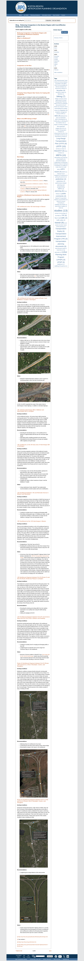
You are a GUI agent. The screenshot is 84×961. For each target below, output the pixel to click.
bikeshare (61, 94)
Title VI (57, 218)
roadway (58, 204)
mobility (64, 165)
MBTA (61, 155)
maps (64, 148)
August (55, 62)
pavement (63, 177)
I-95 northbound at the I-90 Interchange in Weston (31, 206)
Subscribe (50, 956)
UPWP (61, 262)
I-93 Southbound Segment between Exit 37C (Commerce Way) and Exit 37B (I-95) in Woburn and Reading (33, 617)
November (56, 52)
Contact (63, 15)
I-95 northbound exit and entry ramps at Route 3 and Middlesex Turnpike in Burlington (32, 298)
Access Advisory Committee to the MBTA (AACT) (61, 83)
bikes (64, 92)
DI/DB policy (58, 121)
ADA (57, 86)
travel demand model (61, 248)
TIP (64, 215)
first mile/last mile (61, 122)
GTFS (64, 128)
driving (65, 121)
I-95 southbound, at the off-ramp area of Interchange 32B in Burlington (33, 445)
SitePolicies (28, 956)
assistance (63, 86)
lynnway (58, 148)
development (63, 119)
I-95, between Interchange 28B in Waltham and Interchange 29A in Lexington (30, 410)
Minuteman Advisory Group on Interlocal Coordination (61, 164)
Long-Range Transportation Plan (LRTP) (61, 141)
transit (59, 222)
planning (59, 191)
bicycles (61, 90)
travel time (60, 250)
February (56, 69)
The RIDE (58, 215)
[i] (49, 69)
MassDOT (59, 151)
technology (63, 213)
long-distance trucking (61, 136)
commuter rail (63, 106)
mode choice (59, 167)
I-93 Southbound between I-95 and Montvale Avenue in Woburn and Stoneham (32, 493)
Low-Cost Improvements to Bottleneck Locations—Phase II (34, 183)
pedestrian (61, 179)
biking (61, 96)
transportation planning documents (60, 243)
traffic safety (61, 220)
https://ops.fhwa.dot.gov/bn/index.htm (27, 942)
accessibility (63, 85)
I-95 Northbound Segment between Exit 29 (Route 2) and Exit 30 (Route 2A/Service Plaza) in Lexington (33, 578)
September (56, 61)
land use (64, 134)
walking (58, 266)
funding (61, 124)
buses (62, 98)
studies (60, 210)
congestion (63, 110)
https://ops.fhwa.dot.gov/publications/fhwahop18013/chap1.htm (33, 936)
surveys (57, 213)
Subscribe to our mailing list (17, 20)
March (55, 48)
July (55, 65)
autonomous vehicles (61, 88)
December (56, 56)
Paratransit (64, 175)
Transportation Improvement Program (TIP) (60, 236)
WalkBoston (60, 264)
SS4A (61, 208)
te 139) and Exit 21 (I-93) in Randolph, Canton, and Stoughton (33, 665)
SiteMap (24, 956)
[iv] (35, 276)
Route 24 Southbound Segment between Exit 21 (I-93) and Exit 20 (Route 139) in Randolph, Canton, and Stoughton (32, 801)
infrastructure (58, 133)
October (56, 57)
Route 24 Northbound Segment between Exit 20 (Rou (32, 663)
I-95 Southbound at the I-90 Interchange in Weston (31, 521)
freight (56, 124)
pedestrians (61, 181)
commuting (59, 108)
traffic (64, 218)
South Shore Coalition (61, 206)
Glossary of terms (58, 37)
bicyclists (59, 92)
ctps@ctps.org (66, 959)
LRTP (61, 146)
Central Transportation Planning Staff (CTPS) (60, 102)
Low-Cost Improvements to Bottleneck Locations (31, 180)
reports (59, 201)
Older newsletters (58, 72)
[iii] (24, 126)
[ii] (48, 114)
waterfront (64, 266)
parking (57, 177)
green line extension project (62, 126)
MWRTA (64, 171)
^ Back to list (19, 950)
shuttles (64, 204)
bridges (57, 98)
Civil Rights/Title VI (19, 956)
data (57, 116)
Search (64, 32)
